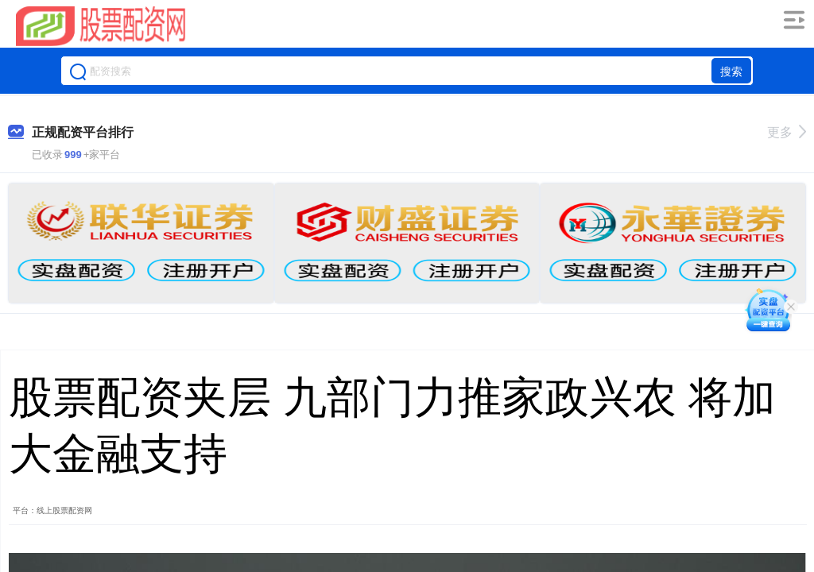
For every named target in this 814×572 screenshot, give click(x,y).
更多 (786, 132)
